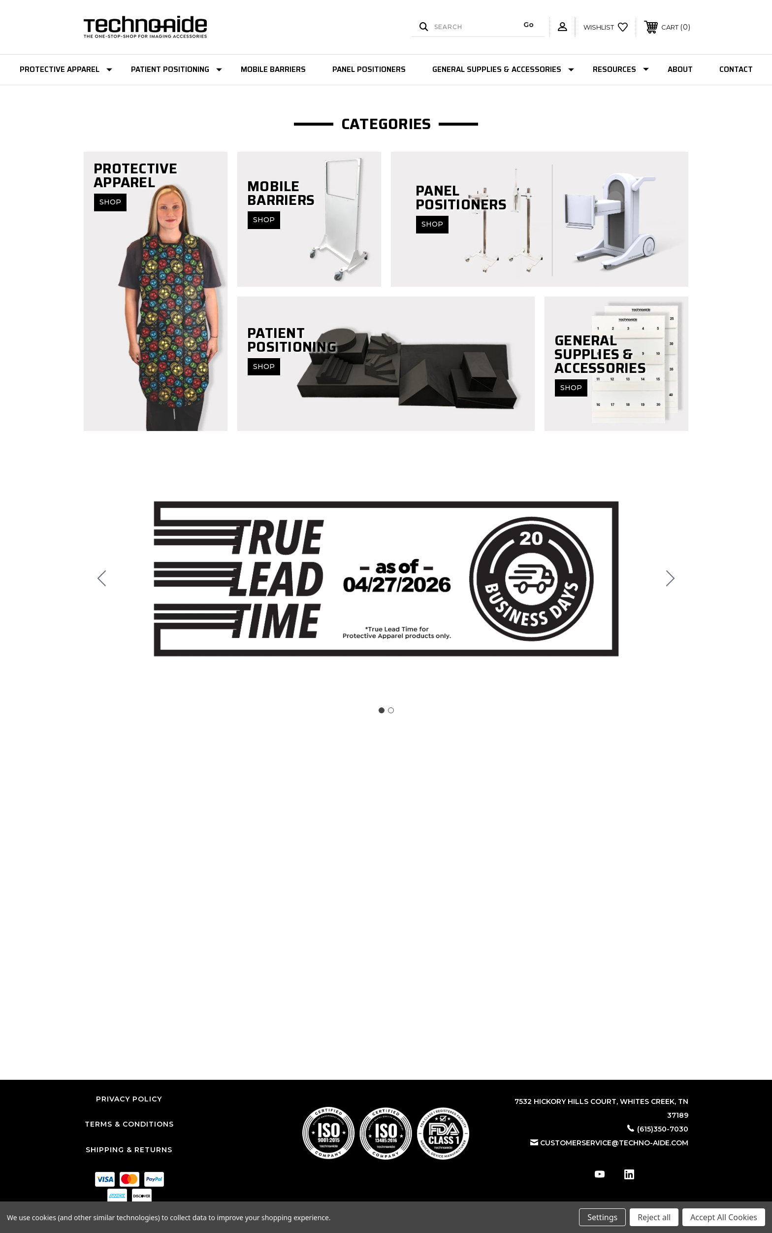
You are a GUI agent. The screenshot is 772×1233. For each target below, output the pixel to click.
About (680, 69)
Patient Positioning (176, 69)
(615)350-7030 (662, 1129)
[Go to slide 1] (382, 710)
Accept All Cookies (723, 1217)
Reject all (654, 1217)
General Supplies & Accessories (503, 69)
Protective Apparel (66, 69)
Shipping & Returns (129, 1149)
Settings (602, 1217)
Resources (621, 69)
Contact (736, 69)
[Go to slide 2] (102, 578)
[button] (385, 1133)
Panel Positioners (369, 69)
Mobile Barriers (273, 69)
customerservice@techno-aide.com (614, 1142)
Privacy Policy (129, 1099)
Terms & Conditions (129, 1124)
